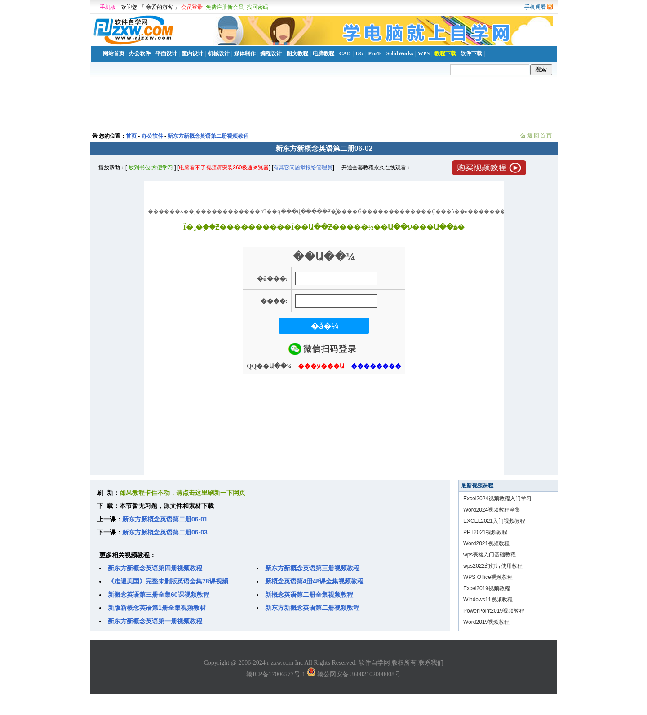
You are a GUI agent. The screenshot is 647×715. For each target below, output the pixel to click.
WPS (424, 53)
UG (359, 53)
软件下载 (471, 53)
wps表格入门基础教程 (489, 555)
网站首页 (113, 53)
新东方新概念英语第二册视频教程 (208, 136)
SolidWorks (399, 53)
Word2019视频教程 (486, 622)
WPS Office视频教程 (488, 577)
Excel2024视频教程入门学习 (497, 498)
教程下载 (445, 53)
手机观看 (535, 7)
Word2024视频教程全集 (491, 510)
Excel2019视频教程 (486, 588)
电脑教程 (323, 53)
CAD (345, 53)
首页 (131, 136)
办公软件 (140, 53)
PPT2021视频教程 (485, 532)
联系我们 (430, 662)
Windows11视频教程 (488, 599)
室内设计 (192, 53)
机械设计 (219, 53)
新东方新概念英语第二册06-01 (165, 519)
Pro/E (374, 53)
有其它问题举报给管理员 (302, 167)
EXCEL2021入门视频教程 (494, 521)
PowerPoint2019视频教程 (493, 611)
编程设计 (271, 53)
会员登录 (192, 7)
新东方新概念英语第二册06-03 (165, 532)
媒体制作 (245, 53)
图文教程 (297, 53)
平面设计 (166, 53)
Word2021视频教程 (486, 543)
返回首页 (540, 135)
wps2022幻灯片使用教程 (493, 566)
